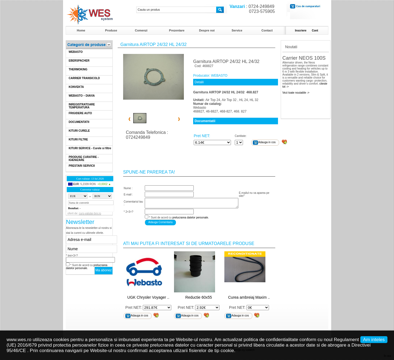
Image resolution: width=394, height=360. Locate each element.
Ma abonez (103, 270)
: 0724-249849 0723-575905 (251, 9)
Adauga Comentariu (160, 222)
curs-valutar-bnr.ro (90, 213)
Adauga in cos (267, 142)
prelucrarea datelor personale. (86, 267)
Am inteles (374, 339)
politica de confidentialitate (271, 339)
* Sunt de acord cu (86, 267)
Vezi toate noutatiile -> (295, 92)
